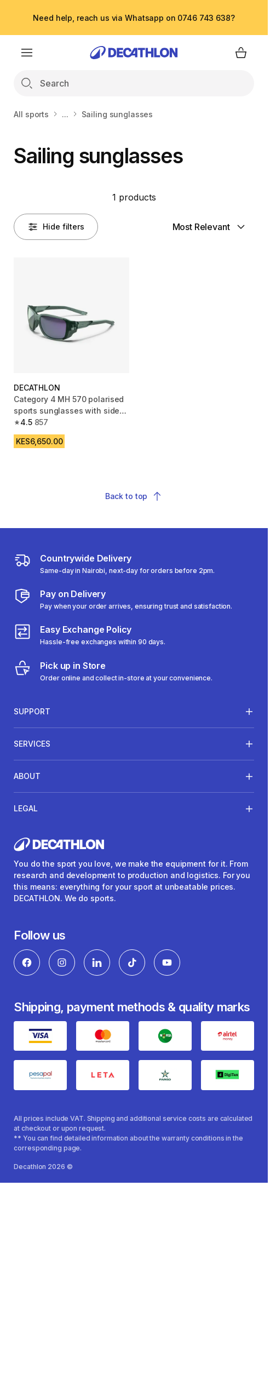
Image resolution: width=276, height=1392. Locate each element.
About (27, 776)
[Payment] (123, 599)
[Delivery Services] (114, 564)
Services (32, 743)
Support (32, 711)
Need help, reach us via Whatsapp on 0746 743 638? (133, 17)
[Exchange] (89, 635)
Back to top (134, 496)
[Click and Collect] (113, 671)
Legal (26, 808)
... (65, 114)
